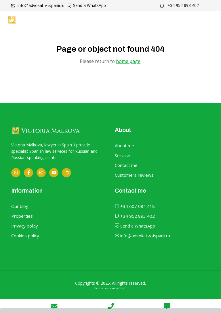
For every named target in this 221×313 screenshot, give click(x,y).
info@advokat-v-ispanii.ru (37, 5)
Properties (22, 216)
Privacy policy (24, 226)
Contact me (126, 165)
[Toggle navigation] (207, 20)
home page (128, 61)
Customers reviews (134, 175)
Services (123, 155)
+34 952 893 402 (179, 5)
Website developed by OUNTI (110, 288)
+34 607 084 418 (135, 206)
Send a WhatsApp (87, 5)
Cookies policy (25, 236)
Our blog (19, 206)
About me (124, 145)
